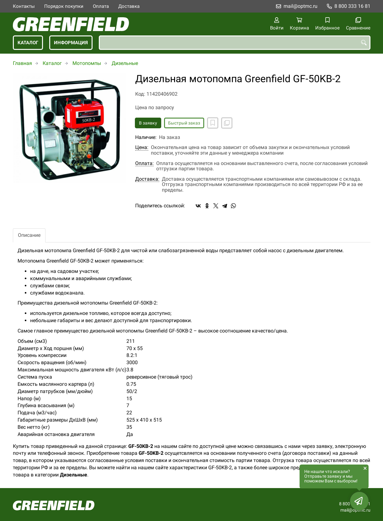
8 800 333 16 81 (352, 6)
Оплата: (144, 163)
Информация (71, 42)
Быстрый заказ (184, 122)
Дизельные (125, 63)
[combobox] (234, 42)
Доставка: (147, 179)
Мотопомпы (86, 63)
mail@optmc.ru (300, 6)
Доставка (129, 6)
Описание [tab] (29, 235)
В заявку (148, 122)
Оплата (101, 6)
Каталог (28, 42)
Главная (22, 63)
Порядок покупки (63, 6)
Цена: (141, 147)
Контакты (24, 6)
